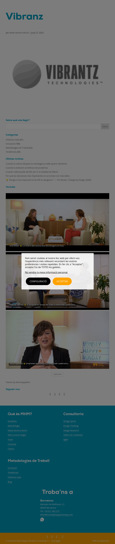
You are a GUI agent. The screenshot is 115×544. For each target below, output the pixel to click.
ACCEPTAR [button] (62, 281)
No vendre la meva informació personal (46, 272)
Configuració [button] (38, 281)
